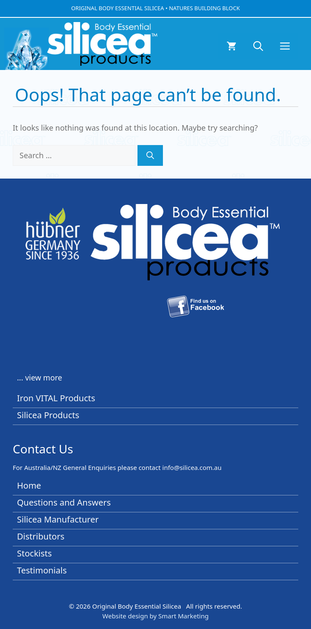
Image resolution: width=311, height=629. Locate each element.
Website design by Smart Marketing (155, 616)
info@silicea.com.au (192, 467)
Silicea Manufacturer (58, 519)
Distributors (40, 536)
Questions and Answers (64, 502)
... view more (39, 377)
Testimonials (42, 570)
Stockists (34, 553)
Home (29, 485)
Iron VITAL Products (56, 398)
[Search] (150, 155)
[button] (258, 46)
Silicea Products (48, 415)
